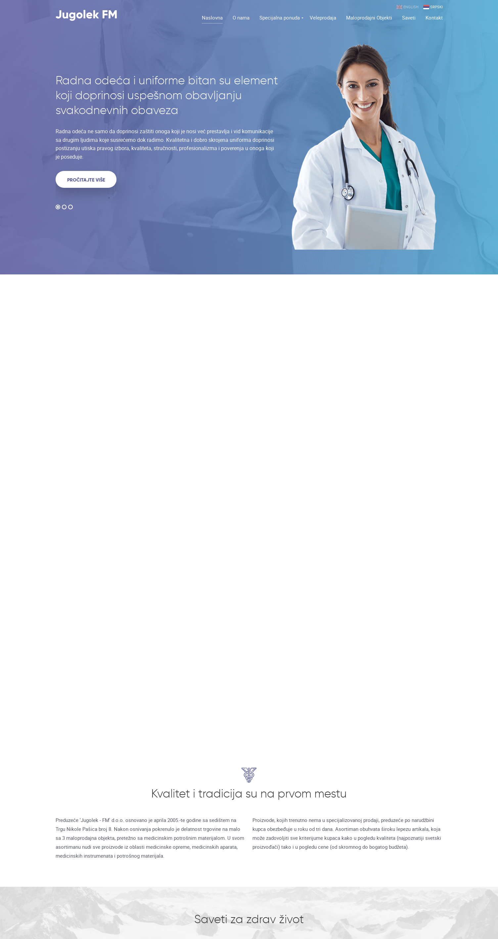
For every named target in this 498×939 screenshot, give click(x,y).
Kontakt (434, 17)
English (407, 7)
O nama (241, 17)
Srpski (433, 7)
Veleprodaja (323, 17)
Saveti (409, 17)
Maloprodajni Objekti (369, 17)
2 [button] (64, 208)
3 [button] (70, 208)
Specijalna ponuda (279, 17)
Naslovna (212, 17)
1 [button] (58, 208)
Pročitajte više (86, 180)
